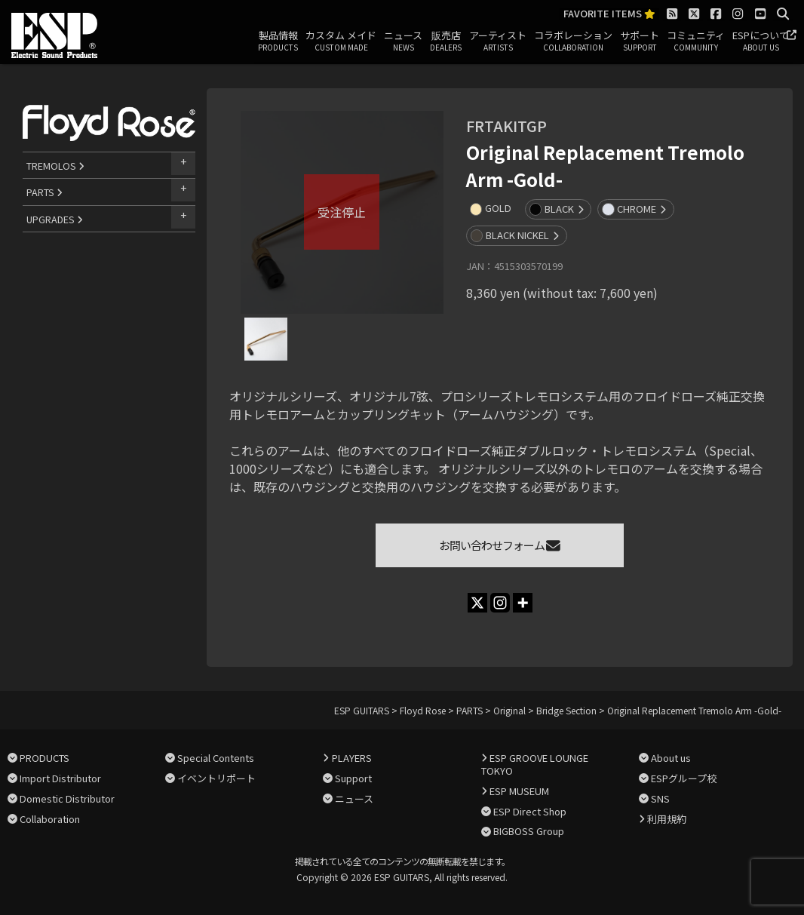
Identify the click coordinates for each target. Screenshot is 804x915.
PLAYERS (352, 758)
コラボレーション (573, 41)
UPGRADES (54, 219)
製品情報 (278, 41)
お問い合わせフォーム (499, 545)
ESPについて (760, 41)
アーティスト (497, 41)
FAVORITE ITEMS (609, 14)
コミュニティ (696, 41)
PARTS (44, 192)
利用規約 (666, 819)
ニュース (403, 41)
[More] (522, 603)
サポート (639, 41)
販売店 (446, 41)
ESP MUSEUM (519, 791)
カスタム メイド (340, 41)
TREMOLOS (55, 165)
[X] (477, 603)
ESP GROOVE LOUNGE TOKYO (534, 764)
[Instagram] (500, 603)
